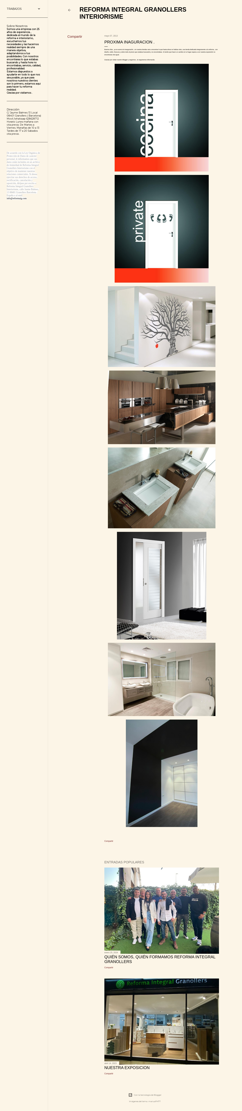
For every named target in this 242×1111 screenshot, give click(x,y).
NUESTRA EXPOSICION (127, 1067)
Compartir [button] (74, 36)
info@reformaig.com (17, 198)
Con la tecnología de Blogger (145, 1095)
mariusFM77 (154, 1101)
